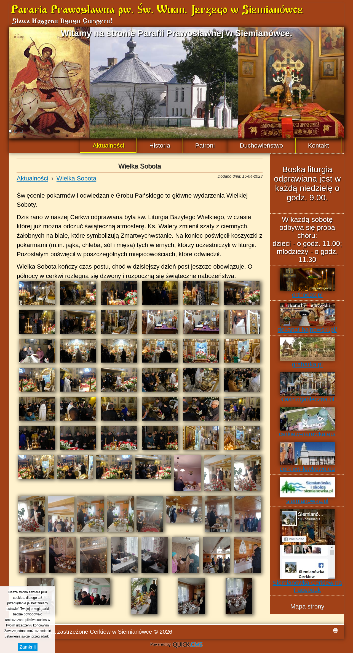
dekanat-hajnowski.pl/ (307, 318)
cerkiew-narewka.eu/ (307, 422)
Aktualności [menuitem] (108, 145)
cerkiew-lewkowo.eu (307, 457)
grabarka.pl (307, 352)
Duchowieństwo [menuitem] (261, 145)
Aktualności (32, 178)
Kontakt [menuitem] (318, 145)
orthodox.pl (307, 283)
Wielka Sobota (76, 178)
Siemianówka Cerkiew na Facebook (307, 551)
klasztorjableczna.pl (307, 387)
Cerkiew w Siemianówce (121, 631)
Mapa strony (307, 606)
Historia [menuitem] (159, 145)
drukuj (335, 630)
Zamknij (28, 647)
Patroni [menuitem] (205, 145)
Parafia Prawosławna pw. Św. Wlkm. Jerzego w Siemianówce (157, 10)
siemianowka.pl (307, 490)
